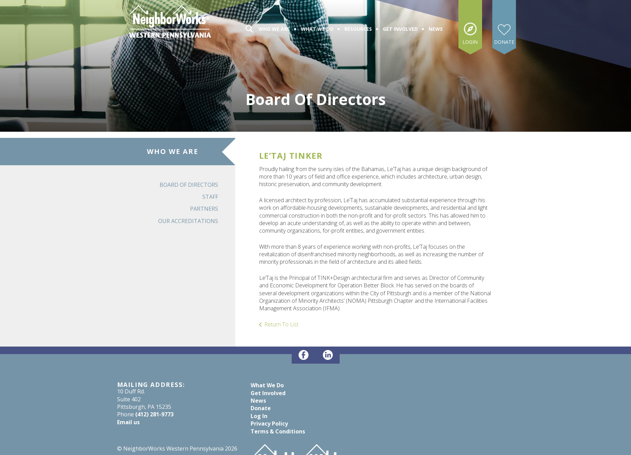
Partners (204, 208)
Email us (128, 422)
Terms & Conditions (278, 431)
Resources (358, 29)
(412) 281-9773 (154, 414)
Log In (259, 416)
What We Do (317, 29)
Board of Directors (189, 184)
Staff (210, 196)
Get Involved (400, 29)
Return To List (281, 324)
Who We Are (274, 29)
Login (470, 42)
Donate (504, 42)
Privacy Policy (269, 423)
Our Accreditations (188, 221)
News (436, 29)
